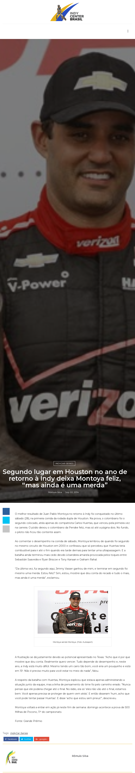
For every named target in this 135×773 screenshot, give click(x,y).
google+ (41, 739)
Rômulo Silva (55, 492)
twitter (26, 739)
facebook (11, 739)
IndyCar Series (64, 463)
